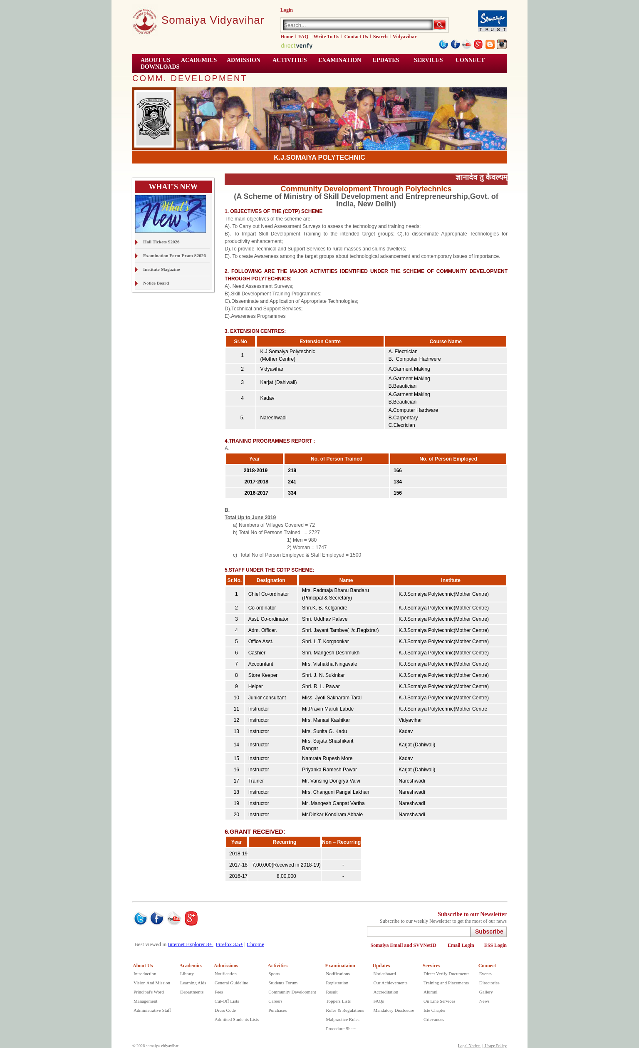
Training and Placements (446, 982)
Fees (219, 991)
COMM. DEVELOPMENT (190, 78)
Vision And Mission (152, 982)
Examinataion (340, 966)
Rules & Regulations (345, 1010)
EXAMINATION (339, 60)
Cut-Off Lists (227, 1000)
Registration (337, 982)
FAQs (378, 1000)
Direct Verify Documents (446, 973)
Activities (277, 966)
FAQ (303, 37)
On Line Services (439, 1000)
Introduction (145, 973)
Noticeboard (384, 973)
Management (145, 1000)
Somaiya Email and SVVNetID (404, 945)
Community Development (292, 991)
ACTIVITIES (289, 60)
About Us (143, 966)
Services (428, 60)
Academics (190, 966)
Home (286, 37)
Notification (226, 973)
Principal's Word (149, 991)
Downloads (160, 67)
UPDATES (385, 60)
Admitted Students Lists (237, 1019)
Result (332, 991)
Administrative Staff (152, 1010)
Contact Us (356, 37)
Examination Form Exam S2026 (174, 255)
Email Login (461, 945)
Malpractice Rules (342, 1019)
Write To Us (326, 37)
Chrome (255, 944)
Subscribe (489, 931)
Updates (381, 966)
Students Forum (282, 982)
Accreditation (385, 991)
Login (286, 10)
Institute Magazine (161, 269)
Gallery (486, 991)
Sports (274, 973)
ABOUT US (155, 60)
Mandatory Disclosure (393, 1010)
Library (187, 973)
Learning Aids (193, 982)
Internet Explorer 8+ (190, 944)
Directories (489, 982)
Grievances (434, 1019)
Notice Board (156, 282)
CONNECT (470, 60)
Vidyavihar (405, 37)
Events (485, 973)
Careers (275, 1000)
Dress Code (225, 1010)
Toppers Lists (338, 1000)
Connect (487, 966)
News (484, 1000)
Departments (191, 991)
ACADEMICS (199, 60)
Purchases (277, 1010)
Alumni (431, 991)
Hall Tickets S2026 (161, 241)
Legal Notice (469, 1045)
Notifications (338, 973)
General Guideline (231, 982)
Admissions (226, 966)
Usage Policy (495, 1045)
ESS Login (495, 945)
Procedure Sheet (341, 1028)
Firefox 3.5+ (229, 944)
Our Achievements (390, 982)
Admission (243, 60)
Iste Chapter (435, 1010)
